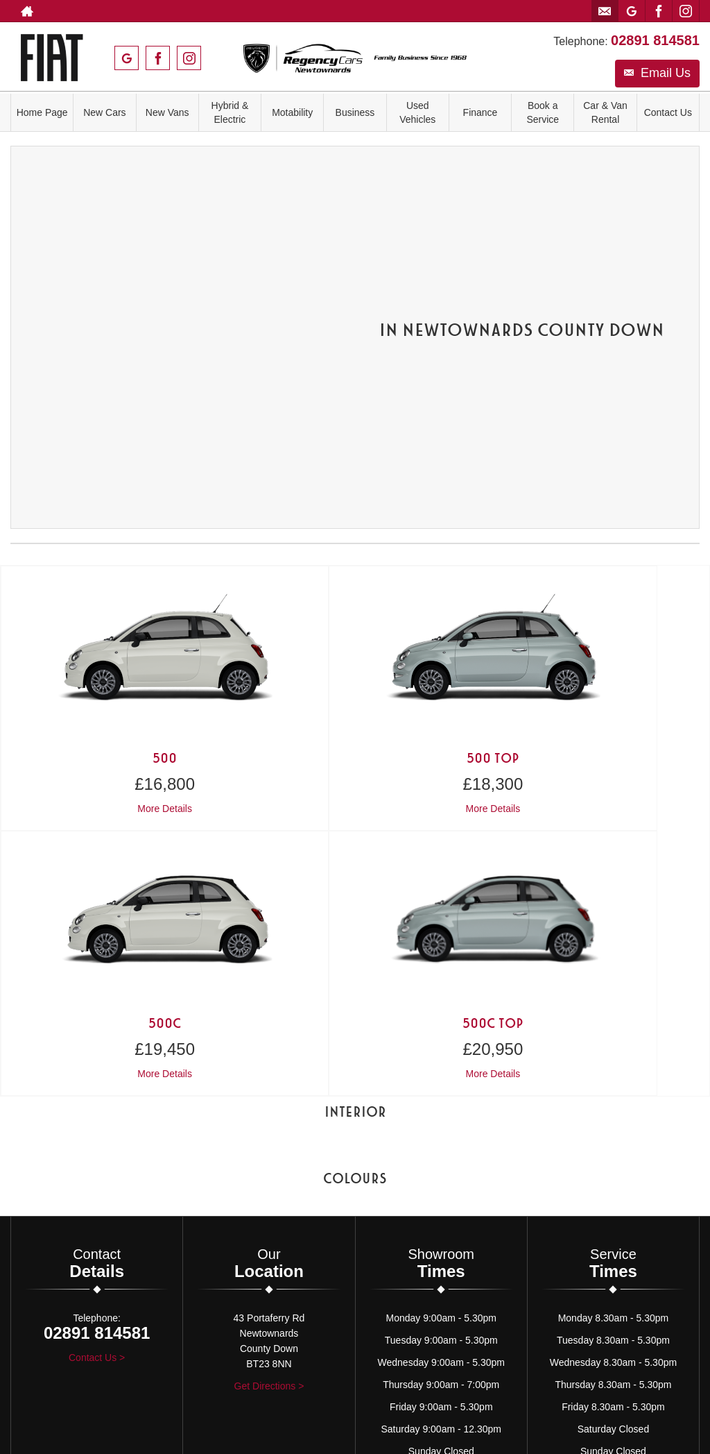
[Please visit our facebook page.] (658, 11)
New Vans (167, 112)
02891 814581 (655, 36)
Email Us (657, 69)
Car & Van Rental (605, 112)
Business (355, 112)
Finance (480, 112)
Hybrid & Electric (230, 112)
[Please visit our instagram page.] (685, 11)
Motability (292, 112)
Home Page (42, 112)
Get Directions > (269, 1048)
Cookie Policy (389, 1188)
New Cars (104, 112)
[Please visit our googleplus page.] (631, 11)
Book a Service (542, 112)
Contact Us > (97, 1019)
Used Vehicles (418, 112)
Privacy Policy (321, 1188)
